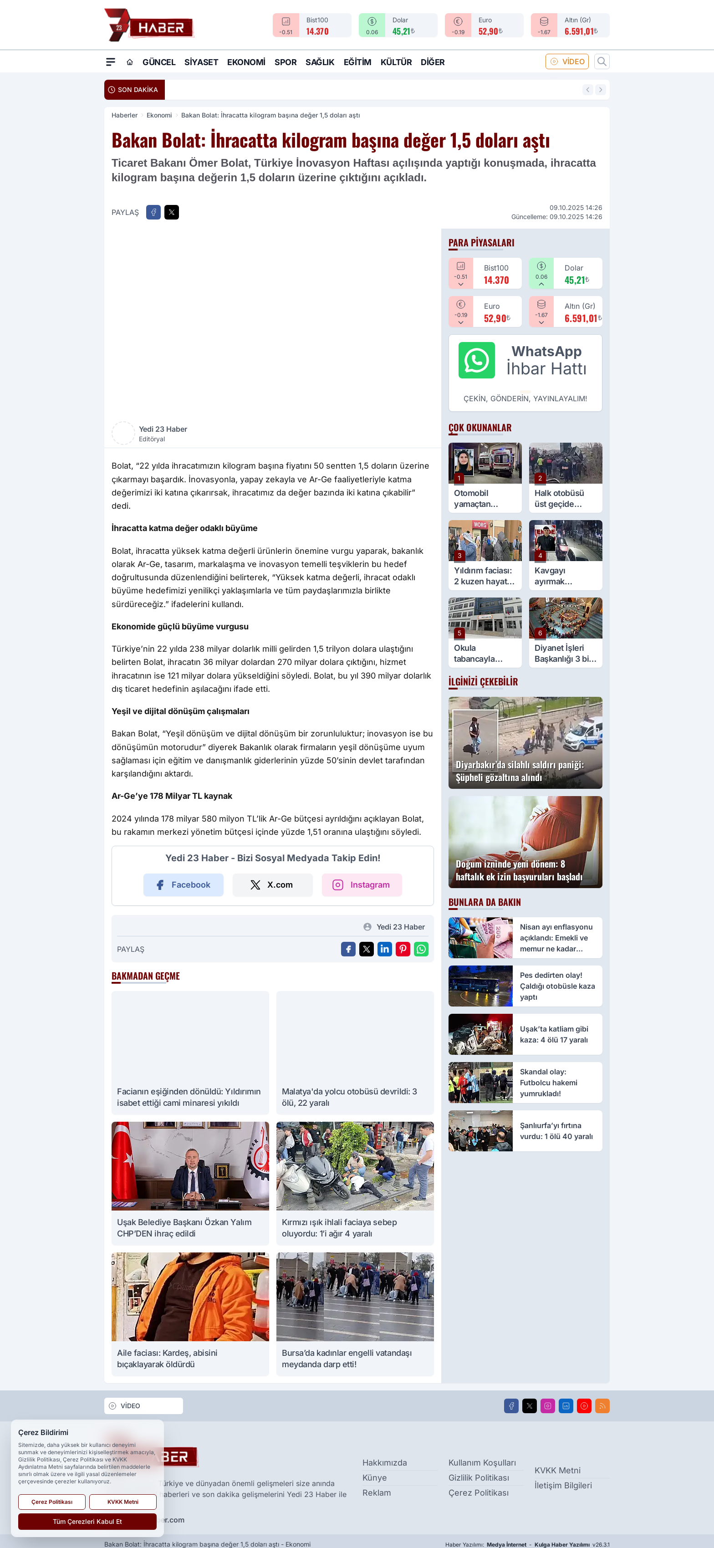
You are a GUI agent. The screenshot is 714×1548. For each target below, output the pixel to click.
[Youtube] (584, 1406)
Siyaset (201, 62)
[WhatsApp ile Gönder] (421, 949)
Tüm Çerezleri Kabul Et (87, 1521)
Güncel (159, 62)
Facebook (181, 885)
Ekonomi (246, 62)
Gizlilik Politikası (479, 1477)
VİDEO (567, 61)
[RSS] (602, 1406)
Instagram (360, 885)
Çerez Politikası (479, 1492)
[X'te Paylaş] (171, 212)
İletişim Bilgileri (563, 1485)
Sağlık (320, 62)
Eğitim (358, 62)
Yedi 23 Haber (204, 434)
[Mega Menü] (110, 61)
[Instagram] (548, 1406)
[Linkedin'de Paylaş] (384, 949)
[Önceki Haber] (587, 89)
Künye (374, 1477)
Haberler (125, 115)
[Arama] (602, 61)
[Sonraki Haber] (600, 89)
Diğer (433, 62)
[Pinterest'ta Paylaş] (403, 949)
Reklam (376, 1492)
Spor (285, 62)
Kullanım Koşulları (482, 1462)
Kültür (396, 62)
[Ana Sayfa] (129, 62)
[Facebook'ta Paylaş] (153, 212)
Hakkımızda (384, 1462)
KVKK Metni (558, 1470)
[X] (529, 1406)
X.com (271, 885)
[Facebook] (511, 1406)
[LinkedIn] (566, 1406)
